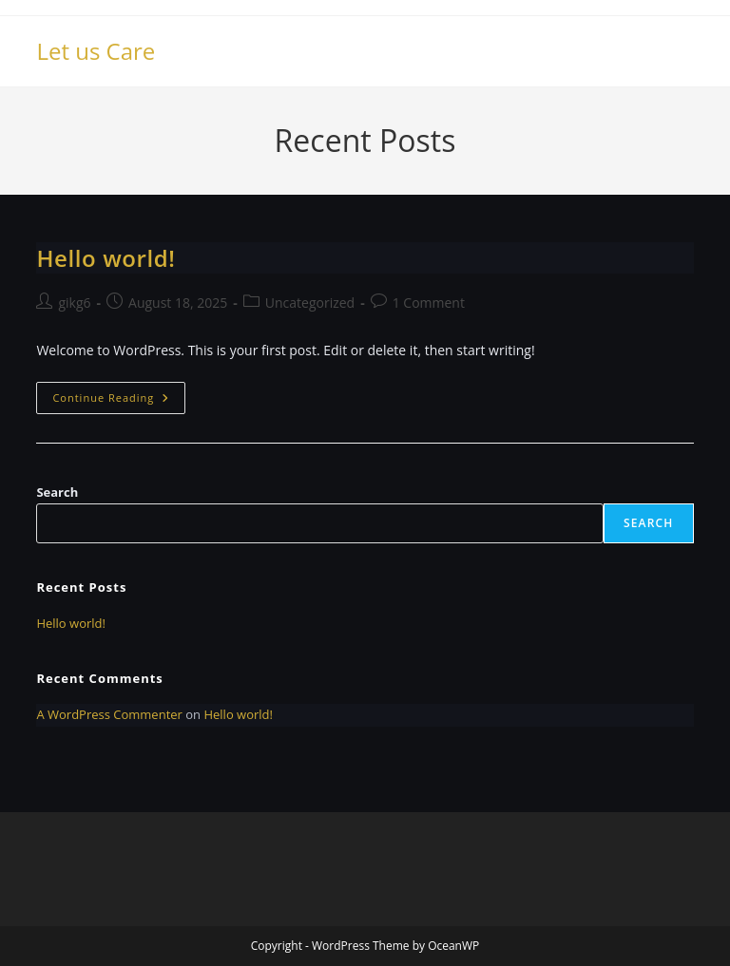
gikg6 (74, 303)
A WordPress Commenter (109, 714)
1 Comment (429, 303)
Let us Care (95, 50)
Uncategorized (310, 303)
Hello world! (105, 258)
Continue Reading (118, 401)
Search (57, 492)
